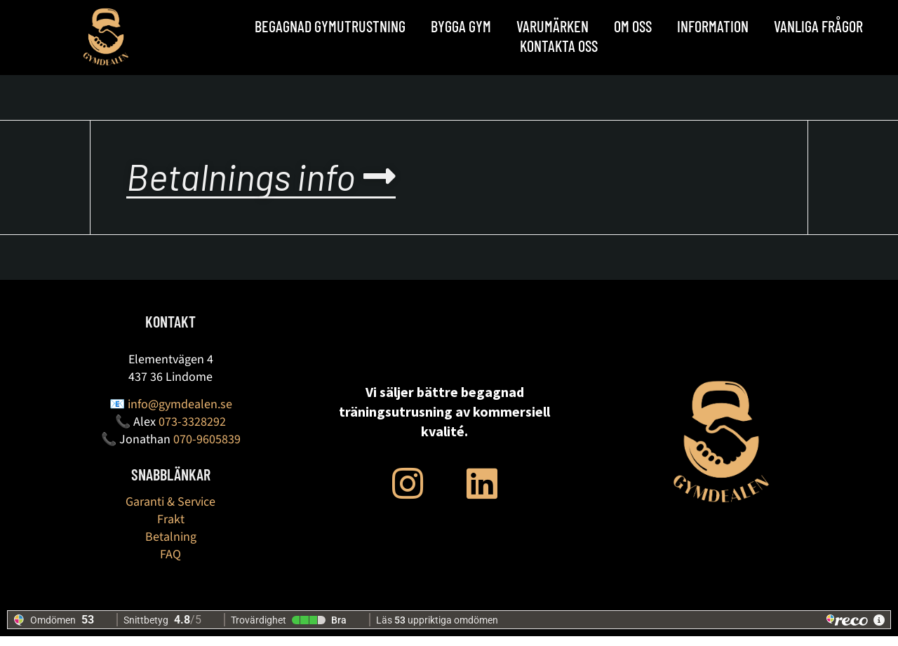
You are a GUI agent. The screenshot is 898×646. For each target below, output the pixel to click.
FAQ (170, 564)
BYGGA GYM (461, 26)
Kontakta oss (559, 45)
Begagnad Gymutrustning (330, 26)
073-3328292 (192, 431)
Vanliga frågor (818, 26)
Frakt (171, 529)
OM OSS (633, 26)
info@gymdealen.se (180, 414)
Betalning (170, 547)
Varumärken (552, 26)
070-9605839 (207, 449)
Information (713, 26)
